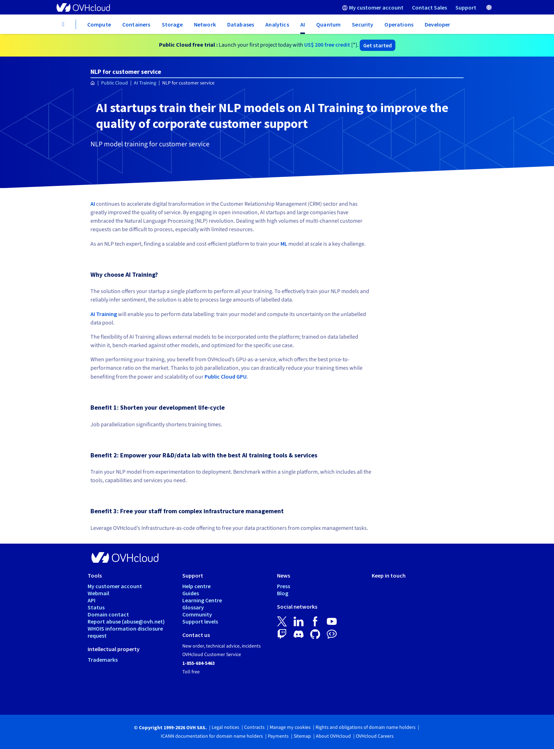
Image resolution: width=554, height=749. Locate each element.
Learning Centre (202, 600)
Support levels (200, 621)
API (91, 600)
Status (96, 607)
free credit (327, 44)
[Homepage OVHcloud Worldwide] (92, 83)
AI (92, 203)
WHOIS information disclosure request (125, 632)
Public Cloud (114, 83)
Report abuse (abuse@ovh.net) (126, 621)
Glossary (193, 607)
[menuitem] (372, 7)
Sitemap (302, 736)
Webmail (98, 593)
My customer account (115, 586)
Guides (190, 593)
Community (197, 614)
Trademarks (103, 659)
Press (283, 586)
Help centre (196, 586)
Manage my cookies (290, 727)
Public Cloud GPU (226, 376)
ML (284, 243)
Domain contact (108, 614)
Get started (377, 45)
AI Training (145, 83)
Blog (282, 593)
